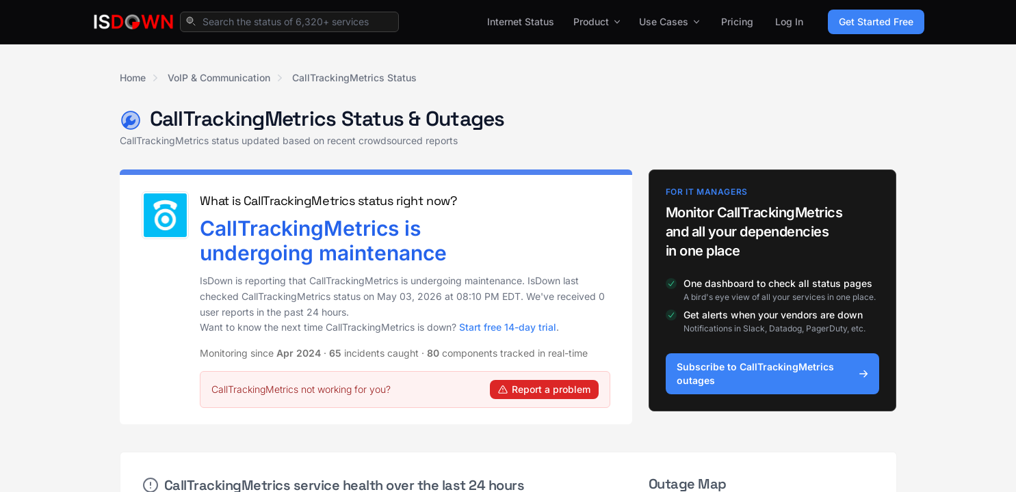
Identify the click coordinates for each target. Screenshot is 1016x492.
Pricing (737, 21)
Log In (789, 21)
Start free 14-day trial (507, 327)
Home (133, 77)
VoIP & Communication (219, 77)
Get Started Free (876, 21)
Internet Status (520, 21)
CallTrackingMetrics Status (354, 77)
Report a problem (544, 389)
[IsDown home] (133, 22)
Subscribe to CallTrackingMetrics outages (773, 373)
